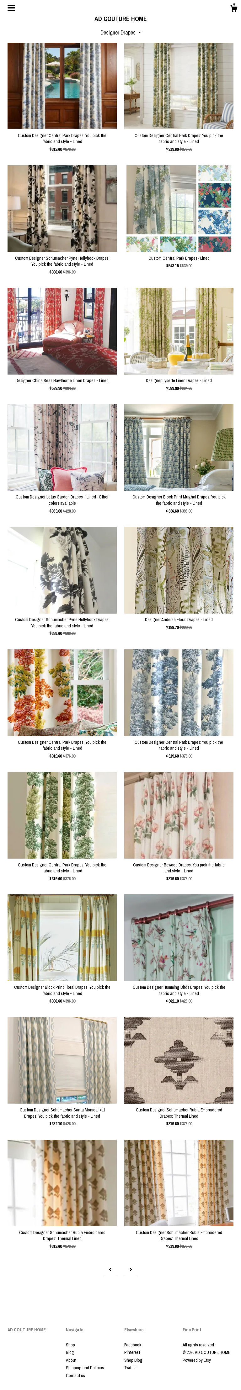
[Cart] (233, 9)
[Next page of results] (130, 1269)
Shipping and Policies (85, 1368)
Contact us (75, 1375)
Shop (70, 1345)
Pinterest (132, 1352)
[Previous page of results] (110, 1269)
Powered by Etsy (197, 1360)
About (71, 1360)
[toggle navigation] (11, 8)
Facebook (132, 1345)
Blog (70, 1352)
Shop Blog (133, 1360)
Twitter (130, 1368)
